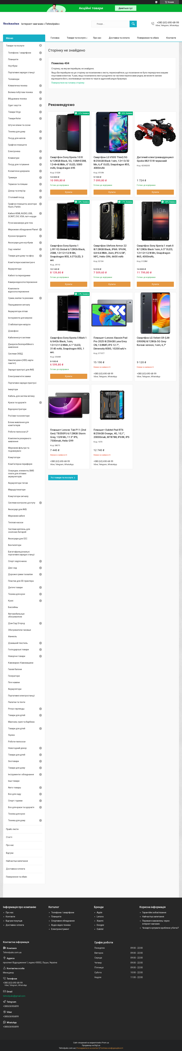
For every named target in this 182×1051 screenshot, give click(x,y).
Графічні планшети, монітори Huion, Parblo (22, 205)
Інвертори (13, 389)
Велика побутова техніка (20, 92)
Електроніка (14, 151)
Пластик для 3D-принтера (21, 581)
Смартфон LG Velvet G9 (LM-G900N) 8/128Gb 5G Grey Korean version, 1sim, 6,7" (153, 341)
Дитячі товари (15, 587)
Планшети (13, 59)
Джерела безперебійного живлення (21, 345)
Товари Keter (14, 118)
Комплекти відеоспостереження (18, 290)
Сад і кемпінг (14, 249)
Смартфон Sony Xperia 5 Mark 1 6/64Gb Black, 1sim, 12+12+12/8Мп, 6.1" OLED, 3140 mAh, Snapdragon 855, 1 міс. (68, 345)
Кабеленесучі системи (19, 337)
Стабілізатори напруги (19, 324)
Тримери (12, 177)
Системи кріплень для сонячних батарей (19, 530)
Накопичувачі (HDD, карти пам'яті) (20, 361)
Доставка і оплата (15, 925)
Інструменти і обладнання (21, 774)
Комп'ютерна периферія (20, 464)
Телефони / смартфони (19, 53)
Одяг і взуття (14, 105)
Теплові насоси (15, 522)
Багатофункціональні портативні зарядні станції (21, 553)
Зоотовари (13, 761)
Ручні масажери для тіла (20, 223)
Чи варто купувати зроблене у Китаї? (160, 928)
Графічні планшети (17, 145)
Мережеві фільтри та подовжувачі (18, 449)
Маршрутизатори (16, 489)
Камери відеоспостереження (22, 282)
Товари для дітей (16, 715)
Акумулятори (14, 269)
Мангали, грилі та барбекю (21, 722)
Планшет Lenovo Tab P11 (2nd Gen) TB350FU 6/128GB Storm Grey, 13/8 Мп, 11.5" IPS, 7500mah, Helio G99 (68, 435)
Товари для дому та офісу (21, 256)
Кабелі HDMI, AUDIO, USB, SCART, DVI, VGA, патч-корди (22, 215)
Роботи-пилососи (16, 741)
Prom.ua (105, 1043)
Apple (99, 912)
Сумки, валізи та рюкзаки (20, 298)
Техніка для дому (16, 131)
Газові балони (15, 669)
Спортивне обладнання (63, 921)
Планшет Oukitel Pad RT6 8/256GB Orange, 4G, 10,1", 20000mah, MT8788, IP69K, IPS (111, 433)
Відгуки (9, 853)
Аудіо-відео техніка (61, 925)
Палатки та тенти (16, 702)
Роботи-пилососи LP (18, 432)
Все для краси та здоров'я (21, 807)
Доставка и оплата (15, 869)
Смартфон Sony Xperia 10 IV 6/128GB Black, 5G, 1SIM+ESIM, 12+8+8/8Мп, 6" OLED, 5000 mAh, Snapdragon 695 (68, 162)
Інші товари (13, 781)
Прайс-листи (12, 829)
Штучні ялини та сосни (19, 125)
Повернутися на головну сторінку (67, 83)
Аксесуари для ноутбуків (20, 242)
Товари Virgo (14, 112)
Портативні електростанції (21, 695)
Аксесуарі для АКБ (17, 509)
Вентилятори (14, 545)
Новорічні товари (16, 656)
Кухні (10, 600)
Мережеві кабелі (16, 516)
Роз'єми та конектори (19, 416)
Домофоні (13, 331)
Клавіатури (13, 158)
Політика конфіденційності (111, 1048)
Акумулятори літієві (18, 311)
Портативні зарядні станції (21, 72)
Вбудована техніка (17, 99)
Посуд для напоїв (16, 138)
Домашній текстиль (18, 643)
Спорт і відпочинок (17, 561)
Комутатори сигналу (18, 496)
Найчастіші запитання (17, 861)
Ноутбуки (12, 66)
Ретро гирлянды (16, 709)
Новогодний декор (17, 748)
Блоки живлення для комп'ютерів (18, 423)
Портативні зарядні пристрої (22, 383)
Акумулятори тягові (18, 483)
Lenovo (100, 916)
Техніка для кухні (16, 594)
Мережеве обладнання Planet (23, 229)
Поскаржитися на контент (88, 1048)
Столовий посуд (16, 197)
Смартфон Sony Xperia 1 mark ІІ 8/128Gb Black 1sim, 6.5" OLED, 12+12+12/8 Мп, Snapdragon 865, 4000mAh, (155, 251)
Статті (9, 837)
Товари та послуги (76, 38)
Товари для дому (16, 768)
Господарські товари (18, 649)
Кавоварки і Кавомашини (20, 663)
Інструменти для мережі (20, 318)
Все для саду (14, 794)
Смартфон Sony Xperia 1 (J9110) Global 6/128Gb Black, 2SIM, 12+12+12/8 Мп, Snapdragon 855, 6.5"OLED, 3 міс (67, 252)
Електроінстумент (60, 929)
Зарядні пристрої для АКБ (21, 369)
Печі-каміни (14, 682)
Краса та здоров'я (17, 402)
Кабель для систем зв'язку (21, 396)
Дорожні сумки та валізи (20, 574)
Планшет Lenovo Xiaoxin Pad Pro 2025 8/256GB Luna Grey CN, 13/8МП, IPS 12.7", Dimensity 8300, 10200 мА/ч (110, 343)
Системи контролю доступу (21, 503)
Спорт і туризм (15, 800)
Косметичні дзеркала (19, 171)
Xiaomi (100, 921)
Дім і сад (12, 568)
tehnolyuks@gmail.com (14, 996)
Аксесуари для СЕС (17, 538)
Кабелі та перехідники (19, 275)
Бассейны (13, 607)
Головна (55, 38)
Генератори (14, 676)
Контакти (171, 38)
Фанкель (12, 636)
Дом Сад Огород (16, 623)
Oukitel (100, 929)
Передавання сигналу (19, 305)
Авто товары (14, 787)
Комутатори (14, 457)
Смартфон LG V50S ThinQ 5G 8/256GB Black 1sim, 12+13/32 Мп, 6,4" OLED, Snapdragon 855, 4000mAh (112, 162)
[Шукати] (133, 24)
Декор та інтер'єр (16, 191)
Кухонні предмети (17, 236)
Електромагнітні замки (19, 376)
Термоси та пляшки (17, 184)
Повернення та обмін (148, 38)
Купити (68, 192)
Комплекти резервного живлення (19, 440)
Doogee (100, 925)
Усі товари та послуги (62, 477)
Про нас (97, 38)
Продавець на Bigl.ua (91, 1045)
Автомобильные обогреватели (16, 615)
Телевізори (13, 79)
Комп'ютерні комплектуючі (21, 262)
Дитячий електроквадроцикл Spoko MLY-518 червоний (155, 159)
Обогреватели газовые (19, 630)
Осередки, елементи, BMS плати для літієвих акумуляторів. (21, 473)
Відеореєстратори (17, 409)
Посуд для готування (18, 164)
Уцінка (11, 735)
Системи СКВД (15, 353)
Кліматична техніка (17, 85)
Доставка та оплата (119, 38)
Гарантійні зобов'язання (154, 912)
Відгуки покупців (14, 921)
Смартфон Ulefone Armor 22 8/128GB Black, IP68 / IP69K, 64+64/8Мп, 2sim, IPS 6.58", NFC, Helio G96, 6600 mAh (110, 251)
